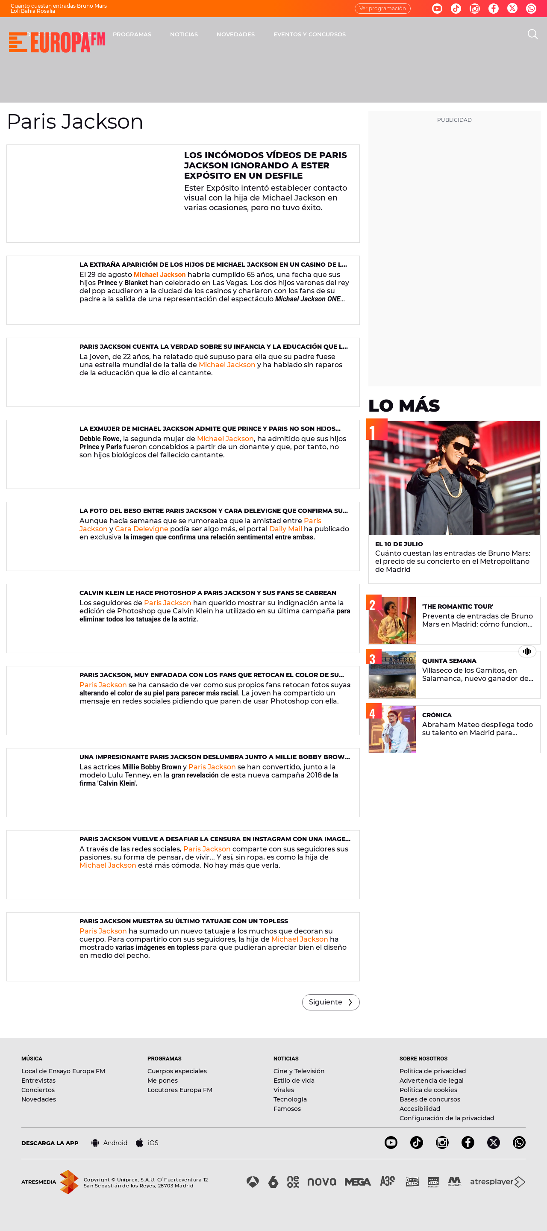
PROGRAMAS (244, 34)
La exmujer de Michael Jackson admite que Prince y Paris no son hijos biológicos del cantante (207, 432)
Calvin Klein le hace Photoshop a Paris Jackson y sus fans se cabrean (207, 593)
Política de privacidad (433, 1071)
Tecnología (290, 1099)
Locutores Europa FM (179, 1090)
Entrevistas (38, 1080)
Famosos (287, 1109)
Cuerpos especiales (177, 1071)
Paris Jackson (167, 603)
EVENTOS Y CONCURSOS (422, 34)
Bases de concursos (430, 1099)
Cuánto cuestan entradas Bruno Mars (59, 6)
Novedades (38, 1099)
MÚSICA (195, 34)
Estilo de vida (294, 1080)
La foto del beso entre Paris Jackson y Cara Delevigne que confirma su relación (211, 514)
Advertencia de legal (432, 1080)
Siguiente (325, 1002)
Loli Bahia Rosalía (33, 11)
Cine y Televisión (299, 1071)
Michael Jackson (227, 365)
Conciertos (38, 1090)
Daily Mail (285, 529)
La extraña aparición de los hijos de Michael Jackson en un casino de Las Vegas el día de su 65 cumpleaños (214, 268)
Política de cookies (428, 1090)
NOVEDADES (348, 34)
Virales (284, 1090)
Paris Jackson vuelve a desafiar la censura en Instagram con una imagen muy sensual (214, 842)
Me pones (162, 1080)
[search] (533, 34)
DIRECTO (151, 34)
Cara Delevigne (141, 529)
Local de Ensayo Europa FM (63, 1071)
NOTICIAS (296, 34)
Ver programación (382, 8)
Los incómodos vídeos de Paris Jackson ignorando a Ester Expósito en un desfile (265, 165)
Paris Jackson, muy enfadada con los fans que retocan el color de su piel (209, 678)
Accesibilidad (420, 1109)
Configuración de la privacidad (447, 1118)
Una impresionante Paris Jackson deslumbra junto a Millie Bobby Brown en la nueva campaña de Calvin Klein (214, 760)
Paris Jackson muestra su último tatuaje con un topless (183, 921)
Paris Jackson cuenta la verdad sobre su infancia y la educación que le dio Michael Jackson (213, 350)
